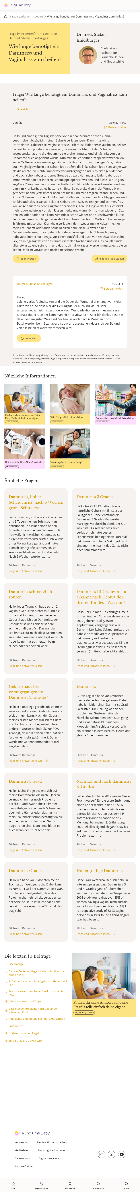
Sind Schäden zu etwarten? (25, 1040)
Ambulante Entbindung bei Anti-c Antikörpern (37, 1018)
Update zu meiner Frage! (24, 1033)
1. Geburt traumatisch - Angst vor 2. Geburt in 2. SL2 (38, 983)
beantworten (28, 258)
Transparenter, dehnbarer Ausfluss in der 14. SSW (36, 993)
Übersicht (23, 109)
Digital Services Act (50, 1158)
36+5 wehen (16, 1026)
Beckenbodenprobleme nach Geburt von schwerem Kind (33, 1010)
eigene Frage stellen (111, 258)
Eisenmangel (16, 964)
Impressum (21, 1142)
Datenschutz (22, 1158)
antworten (31, 338)
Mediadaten (22, 1150)
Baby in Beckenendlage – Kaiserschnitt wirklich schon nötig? (37, 973)
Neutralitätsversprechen (52, 1142)
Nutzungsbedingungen (52, 1150)
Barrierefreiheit (24, 1166)
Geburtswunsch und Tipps (25, 1001)
